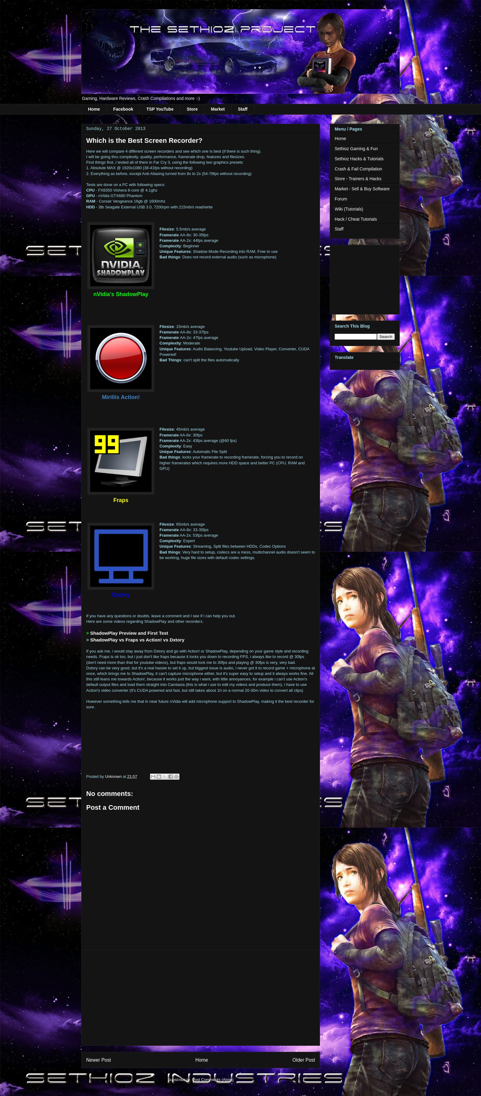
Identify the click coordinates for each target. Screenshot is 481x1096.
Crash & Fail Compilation (358, 168)
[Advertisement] (200, 998)
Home (94, 109)
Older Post (303, 1060)
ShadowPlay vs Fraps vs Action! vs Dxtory (137, 639)
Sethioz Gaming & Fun (356, 148)
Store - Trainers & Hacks (358, 178)
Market (218, 109)
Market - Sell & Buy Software (362, 188)
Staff (243, 109)
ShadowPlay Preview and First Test (129, 633)
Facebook (123, 109)
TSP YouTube (159, 109)
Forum (341, 198)
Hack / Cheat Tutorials (356, 219)
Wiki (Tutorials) (349, 209)
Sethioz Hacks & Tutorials (359, 158)
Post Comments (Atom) (212, 1079)
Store (192, 109)
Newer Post (98, 1060)
